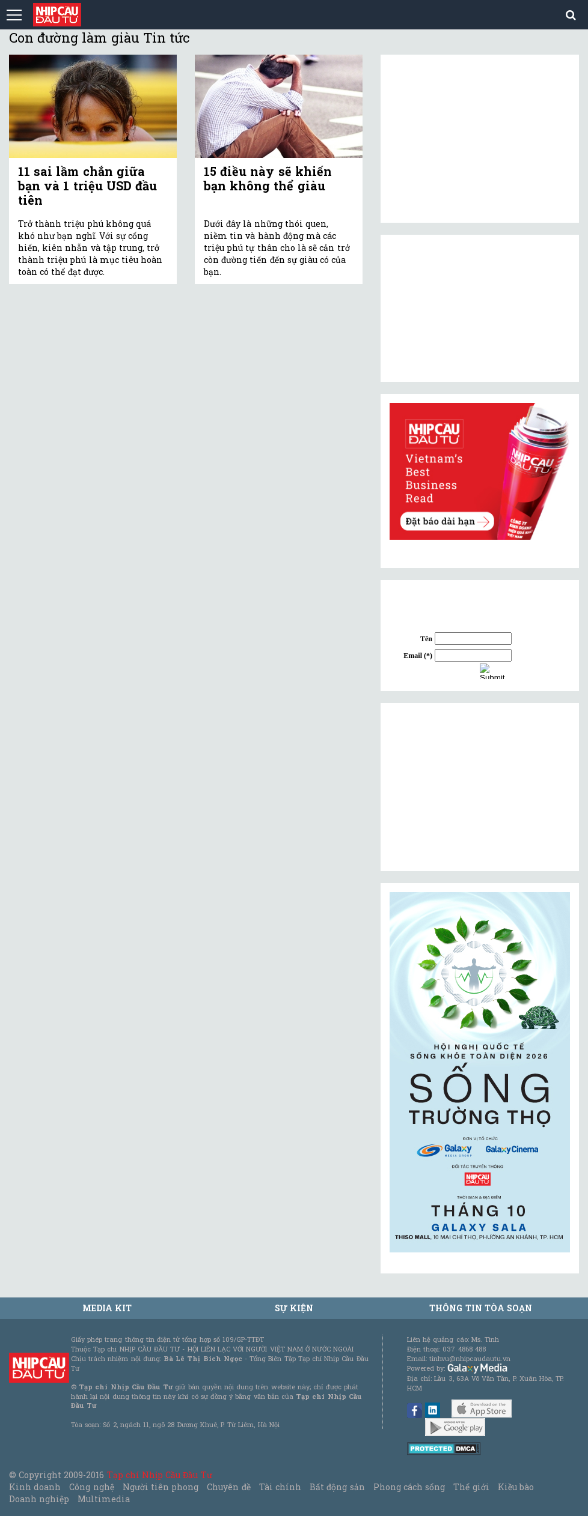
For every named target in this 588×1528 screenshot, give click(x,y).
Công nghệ (91, 1487)
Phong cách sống (409, 1487)
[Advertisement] (480, 787)
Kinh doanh (35, 1487)
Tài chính (280, 1487)
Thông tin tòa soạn (480, 1308)
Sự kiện (294, 1308)
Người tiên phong (160, 1487)
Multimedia (104, 1499)
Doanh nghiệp (39, 1499)
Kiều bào (516, 1487)
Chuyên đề (228, 1487)
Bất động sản (337, 1487)
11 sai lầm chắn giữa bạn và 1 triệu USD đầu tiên (87, 185)
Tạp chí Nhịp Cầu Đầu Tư (159, 1475)
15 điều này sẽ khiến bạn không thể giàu (268, 178)
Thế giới (471, 1487)
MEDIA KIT (107, 1308)
